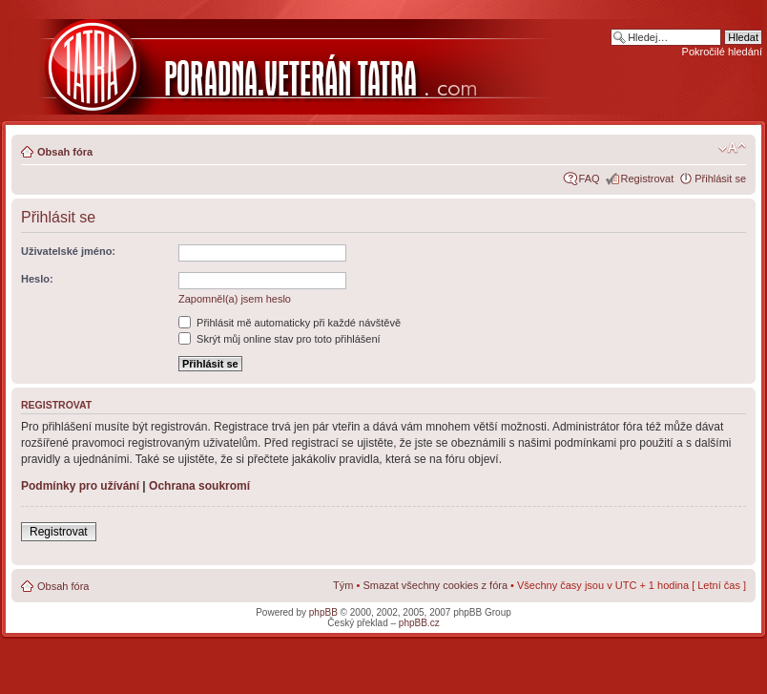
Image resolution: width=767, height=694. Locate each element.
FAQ (589, 178)
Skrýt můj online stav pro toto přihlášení (279, 339)
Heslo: (37, 278)
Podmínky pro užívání (80, 486)
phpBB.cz (419, 623)
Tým (343, 585)
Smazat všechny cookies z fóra (435, 585)
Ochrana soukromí (199, 486)
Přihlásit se (720, 178)
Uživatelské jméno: (68, 251)
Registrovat (647, 178)
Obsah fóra (65, 152)
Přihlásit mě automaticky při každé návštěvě (289, 322)
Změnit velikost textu (732, 148)
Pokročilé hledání (722, 51)
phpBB (323, 612)
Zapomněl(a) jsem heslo (234, 299)
